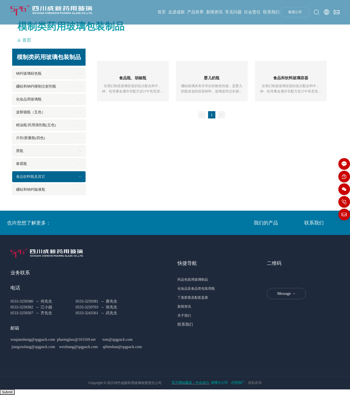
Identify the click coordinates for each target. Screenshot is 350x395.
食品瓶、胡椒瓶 (132, 78)
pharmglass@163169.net (76, 339)
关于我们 (184, 315)
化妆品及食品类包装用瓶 (196, 288)
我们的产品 (266, 222)
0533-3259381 (87, 301)
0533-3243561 (87, 313)
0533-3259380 (22, 301)
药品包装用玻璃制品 (194, 279)
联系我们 (314, 222)
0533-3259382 (21, 307)
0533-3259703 (87, 307)
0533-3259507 (21, 313)
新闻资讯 (185, 306)
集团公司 (295, 12)
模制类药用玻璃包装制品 (71, 26)
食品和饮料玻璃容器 (290, 78)
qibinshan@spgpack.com (122, 347)
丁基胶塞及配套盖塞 (194, 297)
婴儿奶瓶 (211, 78)
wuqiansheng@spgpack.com (32, 339)
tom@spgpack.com (117, 339)
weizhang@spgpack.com (78, 347)
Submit (7, 392)
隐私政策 (255, 383)
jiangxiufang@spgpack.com (33, 347)
